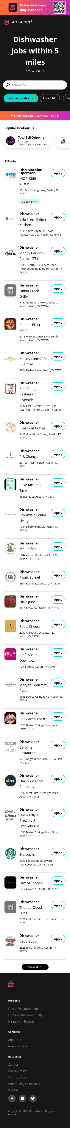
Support (13, 1064)
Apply (58, 173)
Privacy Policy (17, 1071)
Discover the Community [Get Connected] (25, 1015)
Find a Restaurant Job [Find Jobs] (23, 1009)
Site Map (14, 1090)
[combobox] (35, 85)
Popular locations (19, 128)
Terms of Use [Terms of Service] (17, 1077)
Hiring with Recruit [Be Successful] (21, 1021)
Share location (21, 115)
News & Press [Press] (17, 1046)
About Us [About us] (14, 1040)
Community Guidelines (24, 1084)
